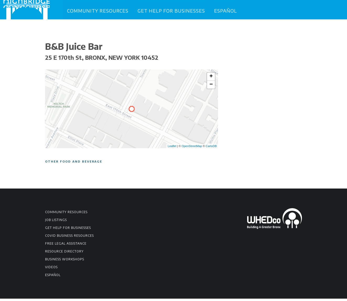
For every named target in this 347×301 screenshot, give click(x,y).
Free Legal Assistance (65, 246)
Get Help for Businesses (171, 10)
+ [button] (211, 79)
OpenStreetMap (192, 148)
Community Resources (97, 10)
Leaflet (172, 148)
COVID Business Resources (69, 238)
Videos (51, 269)
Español (225, 10)
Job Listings (56, 222)
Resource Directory (64, 254)
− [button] (211, 87)
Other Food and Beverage (73, 163)
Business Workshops (64, 262)
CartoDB (211, 148)
